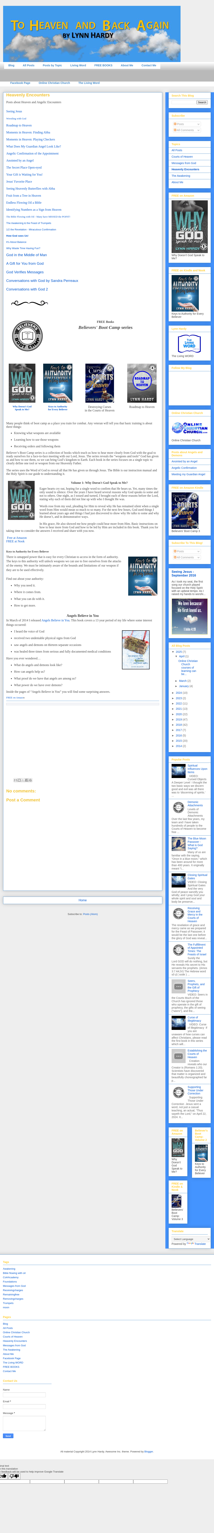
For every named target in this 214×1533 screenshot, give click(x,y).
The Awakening (181, 175)
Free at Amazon (16, 537)
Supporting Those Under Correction (195, 1090)
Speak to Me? (22, 409)
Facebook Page (20, 82)
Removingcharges (13, 1298)
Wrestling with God (16, 118)
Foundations (10, 1281)
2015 (179, 740)
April (182, 656)
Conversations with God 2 (27, 289)
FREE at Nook (15, 541)
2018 (179, 724)
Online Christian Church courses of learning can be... (188, 667)
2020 (179, 714)
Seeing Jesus (14, 111)
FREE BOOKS (103, 65)
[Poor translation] (14, 1476)
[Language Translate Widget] (191, 1239)
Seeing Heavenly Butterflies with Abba (30, 188)
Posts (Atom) (90, 914)
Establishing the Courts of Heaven (197, 1054)
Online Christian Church (54, 82)
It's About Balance (16, 242)
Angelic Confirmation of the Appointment (32, 153)
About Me (127, 65)
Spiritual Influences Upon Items (197, 769)
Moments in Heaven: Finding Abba (28, 132)
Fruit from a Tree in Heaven (23, 195)
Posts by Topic (52, 65)
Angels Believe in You (55, 620)
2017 (179, 730)
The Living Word (89, 82)
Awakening (9, 1268)
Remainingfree (11, 1294)
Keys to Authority (57, 406)
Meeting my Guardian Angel (188, 474)
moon (6, 1307)
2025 (179, 651)
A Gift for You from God (25, 263)
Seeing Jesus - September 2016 (184, 573)
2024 (179, 692)
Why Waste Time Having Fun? (23, 248)
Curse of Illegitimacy (194, 1019)
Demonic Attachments (195, 803)
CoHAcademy (10, 1277)
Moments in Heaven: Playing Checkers (30, 139)
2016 (179, 735)
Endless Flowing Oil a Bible (23, 202)
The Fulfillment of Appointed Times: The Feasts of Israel (197, 949)
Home (83, 900)
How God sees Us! (17, 235)
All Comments (184, 130)
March (183, 680)
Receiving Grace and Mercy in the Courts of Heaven (195, 915)
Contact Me (149, 65)
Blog (11, 65)
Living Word (78, 65)
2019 (179, 719)
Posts (179, 124)
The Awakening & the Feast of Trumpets (28, 223)
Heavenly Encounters (185, 169)
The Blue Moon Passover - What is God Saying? (197, 843)
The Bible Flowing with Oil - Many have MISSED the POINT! (38, 216)
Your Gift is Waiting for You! (24, 174)
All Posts (28, 65)
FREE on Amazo (14, 697)
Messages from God (184, 163)
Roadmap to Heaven (19, 125)
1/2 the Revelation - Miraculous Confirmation (31, 229)
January (184, 686)
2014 (179, 746)
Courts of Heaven (182, 156)
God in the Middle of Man (26, 255)
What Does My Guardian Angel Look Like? (33, 146)
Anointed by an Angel (20, 160)
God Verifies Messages (25, 272)
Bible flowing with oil (14, 1273)
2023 (179, 698)
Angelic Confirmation (184, 467)
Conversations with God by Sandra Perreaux (42, 281)
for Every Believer (58, 409)
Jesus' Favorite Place (19, 181)
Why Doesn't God (22, 406)
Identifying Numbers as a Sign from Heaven (33, 209)
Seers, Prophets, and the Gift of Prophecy (196, 985)
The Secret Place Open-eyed (24, 167)
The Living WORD (13, 1362)
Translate (196, 1243)
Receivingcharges (13, 1290)
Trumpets (8, 1303)
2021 (179, 708)
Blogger (148, 1451)
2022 (179, 703)
